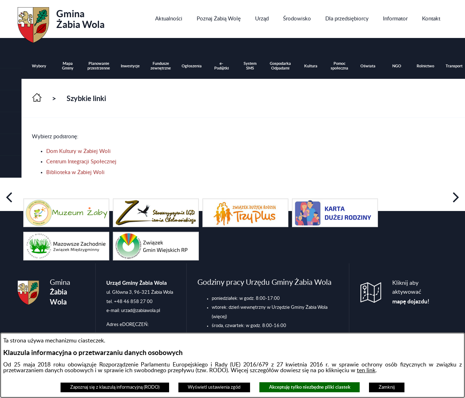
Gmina (61, 22)
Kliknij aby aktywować (411, 292)
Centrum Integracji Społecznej (81, 161)
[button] (10, 101)
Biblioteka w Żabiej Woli (75, 172)
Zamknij (387, 387)
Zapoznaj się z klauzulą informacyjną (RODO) (114, 387)
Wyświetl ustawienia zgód (214, 387)
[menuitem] (169, 19)
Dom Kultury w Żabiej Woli (78, 151)
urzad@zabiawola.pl (140, 310)
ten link (366, 370)
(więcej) (219, 317)
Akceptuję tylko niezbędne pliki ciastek (309, 387)
